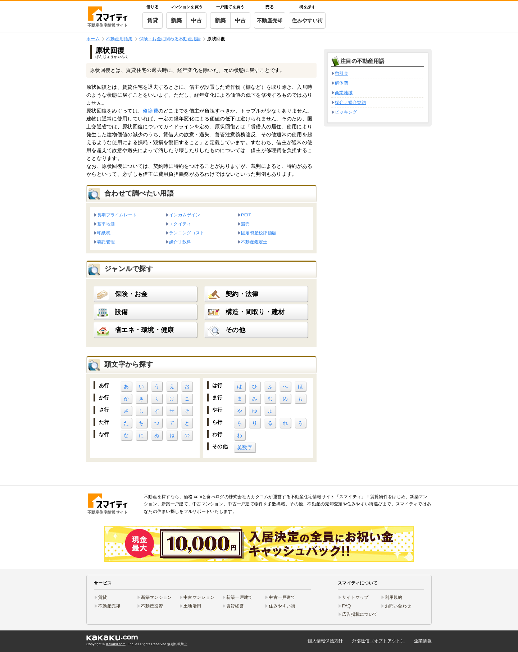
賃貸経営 (235, 606)
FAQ (346, 606)
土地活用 (192, 606)
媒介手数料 (180, 241)
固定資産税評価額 (258, 232)
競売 (245, 223)
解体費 (341, 83)
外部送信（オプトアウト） (378, 640)
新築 (176, 20)
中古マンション (198, 597)
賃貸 (152, 20)
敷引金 (341, 73)
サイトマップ (355, 597)
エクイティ (180, 223)
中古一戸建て (282, 597)
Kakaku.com (116, 644)
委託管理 (106, 241)
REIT (246, 214)
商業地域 (344, 92)
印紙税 (103, 232)
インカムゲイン (184, 214)
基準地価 (106, 223)
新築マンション (156, 597)
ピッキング (346, 112)
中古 (196, 20)
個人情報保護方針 (325, 640)
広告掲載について (359, 614)
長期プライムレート (117, 214)
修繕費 (150, 111)
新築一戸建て (239, 597)
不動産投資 (152, 606)
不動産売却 (269, 20)
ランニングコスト (186, 232)
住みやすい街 (307, 20)
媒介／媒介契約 (350, 102)
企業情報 (423, 640)
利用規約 (394, 597)
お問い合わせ (398, 606)
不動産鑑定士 (254, 241)
